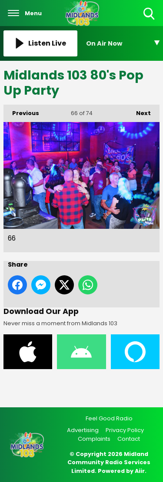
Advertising (83, 430)
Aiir (140, 471)
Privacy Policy (125, 430)
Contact (128, 439)
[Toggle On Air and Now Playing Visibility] (123, 43)
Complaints (94, 439)
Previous (21, 111)
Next (139, 111)
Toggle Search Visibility (149, 14)
